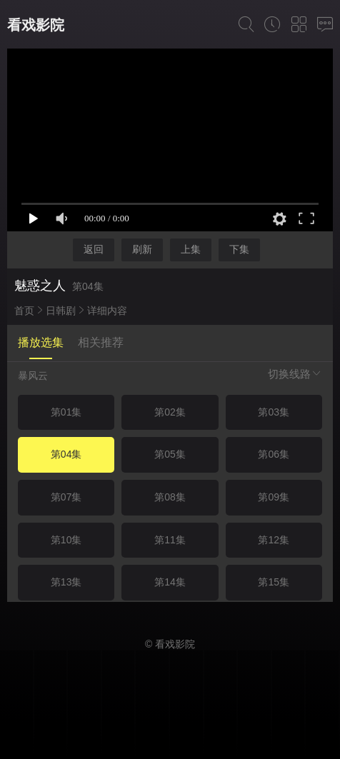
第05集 (170, 454)
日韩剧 (61, 310)
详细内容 (107, 310)
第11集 (170, 540)
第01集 (66, 412)
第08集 (170, 497)
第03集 (273, 412)
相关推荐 (101, 342)
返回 (94, 249)
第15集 (273, 582)
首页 (24, 310)
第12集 (273, 540)
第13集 (66, 582)
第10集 (66, 540)
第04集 (66, 454)
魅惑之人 (40, 285)
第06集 (273, 454)
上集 (191, 249)
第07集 (66, 497)
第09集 (273, 497)
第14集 (170, 582)
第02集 (170, 412)
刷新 (142, 249)
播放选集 (41, 342)
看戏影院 (35, 25)
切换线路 (295, 374)
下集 (239, 249)
